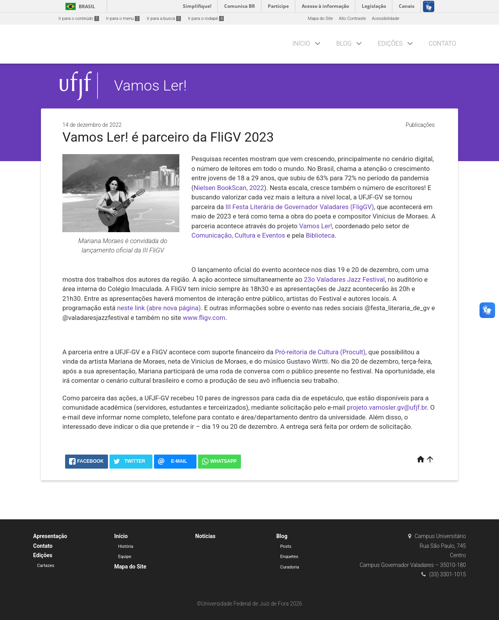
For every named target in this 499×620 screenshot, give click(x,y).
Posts (286, 546)
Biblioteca (320, 235)
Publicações (420, 125)
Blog (344, 43)
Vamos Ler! (150, 85)
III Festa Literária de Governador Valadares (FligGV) (299, 207)
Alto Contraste (352, 18)
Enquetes (289, 556)
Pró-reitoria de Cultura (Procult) (320, 352)
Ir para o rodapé (206, 18)
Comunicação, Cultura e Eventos (238, 235)
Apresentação (50, 536)
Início (301, 43)
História (125, 546)
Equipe (124, 556)
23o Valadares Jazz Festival (344, 279)
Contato (442, 43)
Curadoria (289, 567)
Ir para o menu (123, 18)
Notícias (205, 536)
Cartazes (45, 565)
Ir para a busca (164, 18)
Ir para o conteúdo (78, 18)
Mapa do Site (320, 18)
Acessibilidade (385, 18)
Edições (390, 43)
